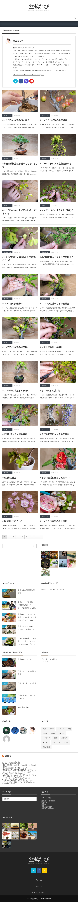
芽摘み (53, 733)
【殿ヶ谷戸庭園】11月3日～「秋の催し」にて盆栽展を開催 (19, 765)
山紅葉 (45, 733)
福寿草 (52, 729)
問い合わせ (39, 880)
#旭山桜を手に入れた (12, 521)
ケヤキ (66, 742)
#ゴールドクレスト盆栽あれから (55, 163)
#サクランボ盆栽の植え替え (15, 120)
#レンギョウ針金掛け (12, 303)
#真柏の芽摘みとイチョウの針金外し (58, 257)
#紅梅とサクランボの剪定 (14, 434)
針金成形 (64, 738)
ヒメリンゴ (61, 729)
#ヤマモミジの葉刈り (50, 390)
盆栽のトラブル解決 (48, 801)
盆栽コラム (7, 115)
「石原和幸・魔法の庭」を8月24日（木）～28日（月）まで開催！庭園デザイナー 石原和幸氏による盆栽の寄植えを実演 (18, 782)
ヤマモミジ (46, 738)
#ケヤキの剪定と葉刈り (51, 347)
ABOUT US (39, 886)
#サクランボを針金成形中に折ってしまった (20, 212)
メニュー (3, 18)
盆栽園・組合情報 (47, 808)
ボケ (53, 742)
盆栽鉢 (56, 738)
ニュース (44, 799)
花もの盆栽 (46, 747)
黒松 (44, 729)
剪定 (69, 729)
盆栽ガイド (45, 804)
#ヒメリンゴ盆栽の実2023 (15, 347)
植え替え (45, 742)
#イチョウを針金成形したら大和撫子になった (20, 258)
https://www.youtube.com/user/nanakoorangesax (28, 75)
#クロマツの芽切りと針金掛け (54, 303)
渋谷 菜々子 (18, 41)
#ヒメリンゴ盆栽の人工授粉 (53, 521)
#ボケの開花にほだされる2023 (55, 477)
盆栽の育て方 (46, 802)
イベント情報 (46, 798)
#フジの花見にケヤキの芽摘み (54, 434)
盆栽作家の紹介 (46, 807)
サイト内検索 (75, 18)
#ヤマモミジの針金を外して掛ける (56, 210)
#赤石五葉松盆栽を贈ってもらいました (20, 165)
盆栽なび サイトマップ (39, 892)
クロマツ (61, 733)
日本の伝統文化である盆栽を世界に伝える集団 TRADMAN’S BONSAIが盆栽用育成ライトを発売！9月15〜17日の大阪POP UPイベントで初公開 (19, 770)
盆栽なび (39, 6)
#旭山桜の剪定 (9, 477)
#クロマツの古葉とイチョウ (15, 390)
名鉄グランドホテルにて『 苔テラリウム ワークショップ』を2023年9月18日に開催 (19, 775)
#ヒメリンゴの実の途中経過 (53, 120)
